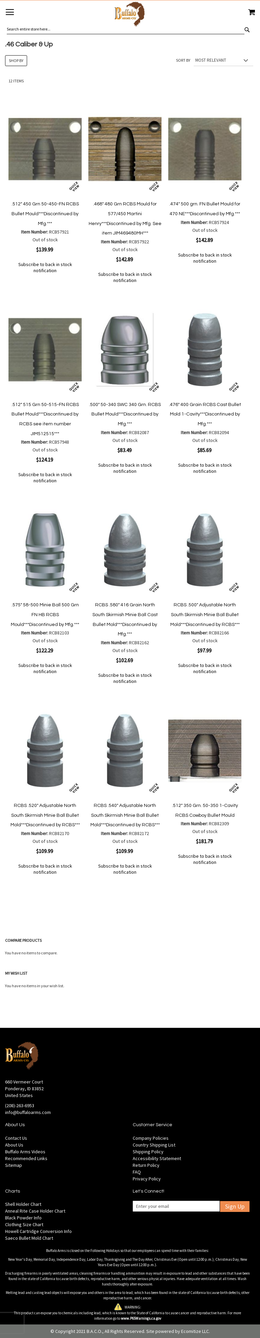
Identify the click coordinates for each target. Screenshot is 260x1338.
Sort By (183, 60)
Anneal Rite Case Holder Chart (35, 1211)
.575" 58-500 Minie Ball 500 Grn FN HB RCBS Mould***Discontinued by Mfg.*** (45, 615)
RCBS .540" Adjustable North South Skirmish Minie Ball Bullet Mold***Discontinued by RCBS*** (125, 815)
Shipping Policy (148, 1152)
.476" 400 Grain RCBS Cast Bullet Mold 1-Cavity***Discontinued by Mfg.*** (205, 414)
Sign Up (234, 1206)
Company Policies (151, 1138)
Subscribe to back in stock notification (45, 267)
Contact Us (16, 1138)
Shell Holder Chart (23, 1204)
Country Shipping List (154, 1145)
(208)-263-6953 (19, 1105)
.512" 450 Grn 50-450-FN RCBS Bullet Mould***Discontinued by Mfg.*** (45, 214)
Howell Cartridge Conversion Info (38, 1231)
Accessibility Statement (157, 1158)
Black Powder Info (23, 1218)
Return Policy (146, 1165)
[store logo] (130, 15)
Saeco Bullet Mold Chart (29, 1238)
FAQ (137, 1172)
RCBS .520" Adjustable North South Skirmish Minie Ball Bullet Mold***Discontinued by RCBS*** (45, 815)
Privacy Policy (147, 1179)
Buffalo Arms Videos (25, 1152)
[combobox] (125, 29)
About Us (14, 1145)
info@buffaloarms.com (28, 1112)
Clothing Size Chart (24, 1224)
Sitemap (13, 1165)
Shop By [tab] (16, 60)
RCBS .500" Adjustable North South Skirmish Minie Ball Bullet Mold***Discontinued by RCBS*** (205, 615)
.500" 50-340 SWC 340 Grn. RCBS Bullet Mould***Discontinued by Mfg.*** (125, 414)
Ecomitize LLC (195, 1331)
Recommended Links (26, 1158)
